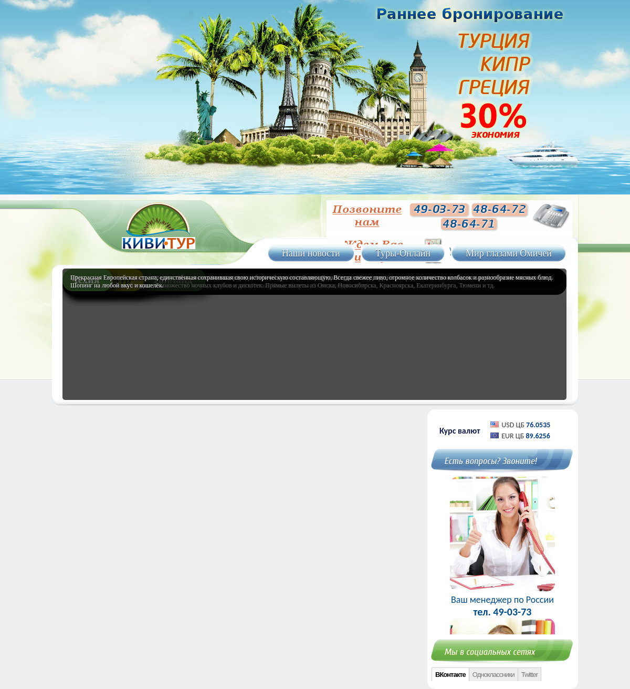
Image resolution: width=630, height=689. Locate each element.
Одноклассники (493, 674)
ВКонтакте (450, 674)
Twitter (529, 674)
